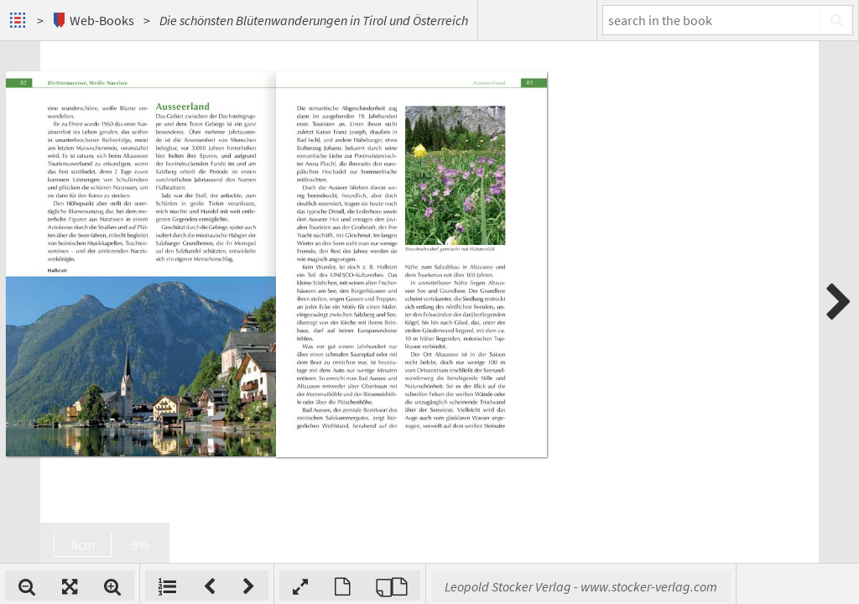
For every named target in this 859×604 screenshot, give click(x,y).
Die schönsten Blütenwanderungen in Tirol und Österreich (313, 20)
